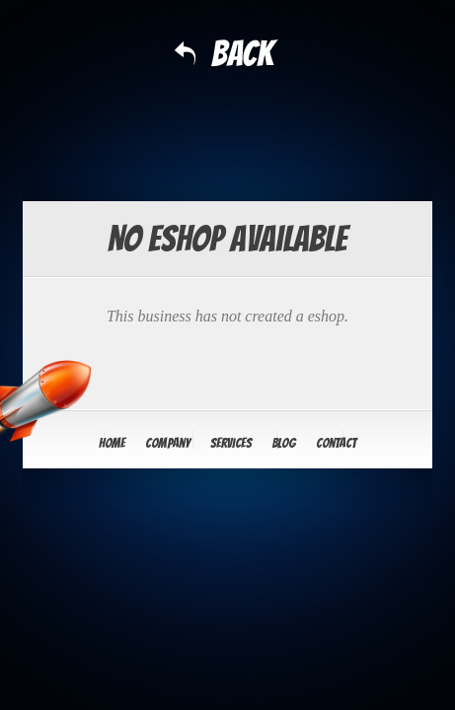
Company (167, 443)
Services (231, 443)
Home (112, 443)
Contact (336, 443)
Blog (283, 443)
